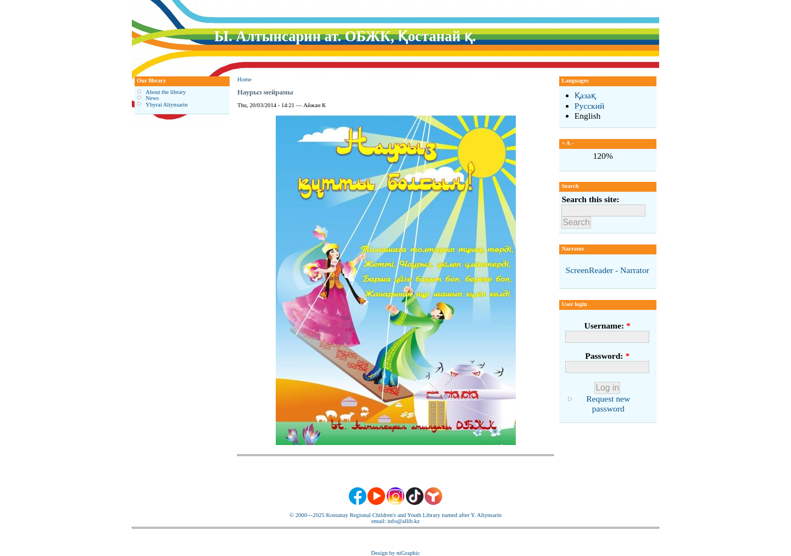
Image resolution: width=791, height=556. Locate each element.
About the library (166, 92)
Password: (607, 355)
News (152, 98)
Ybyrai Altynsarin (167, 105)
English (588, 115)
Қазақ (585, 95)
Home (244, 79)
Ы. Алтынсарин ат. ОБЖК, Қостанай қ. (345, 36)
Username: (607, 325)
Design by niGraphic (395, 553)
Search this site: (590, 199)
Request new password (608, 403)
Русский (590, 105)
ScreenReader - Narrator (607, 270)
